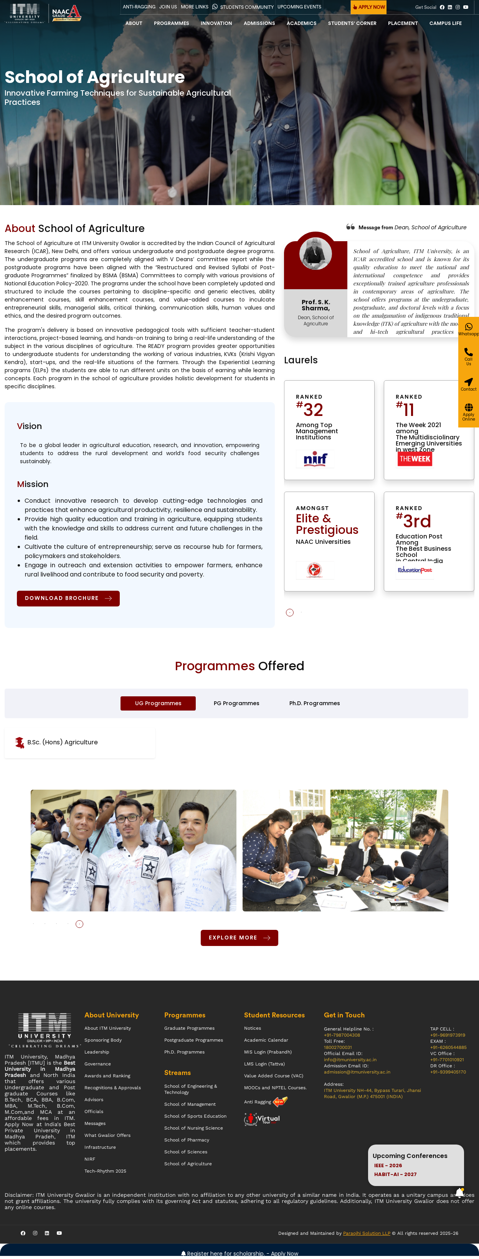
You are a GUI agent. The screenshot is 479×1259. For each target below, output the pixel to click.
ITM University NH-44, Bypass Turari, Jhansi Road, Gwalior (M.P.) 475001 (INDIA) (372, 1096)
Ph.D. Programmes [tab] (314, 705)
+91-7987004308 (342, 1038)
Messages (95, 1126)
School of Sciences (185, 1155)
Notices (252, 1031)
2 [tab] (301, 612)
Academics (302, 23)
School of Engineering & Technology (190, 1092)
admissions (259, 23)
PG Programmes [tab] (236, 705)
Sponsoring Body (103, 1043)
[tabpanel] (379, 491)
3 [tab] (56, 925)
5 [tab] (79, 925)
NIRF (89, 1162)
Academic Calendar (266, 1043)
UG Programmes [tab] (158, 705)
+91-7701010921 (447, 1062)
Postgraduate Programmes (193, 1043)
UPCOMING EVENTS (299, 7)
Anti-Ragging (139, 7)
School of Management (190, 1107)
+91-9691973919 (447, 1038)
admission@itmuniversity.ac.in (357, 1075)
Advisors (93, 1102)
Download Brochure (70, 598)
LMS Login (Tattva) (264, 1067)
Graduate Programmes (189, 1031)
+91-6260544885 (448, 1050)
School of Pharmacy (186, 1143)
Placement (403, 23)
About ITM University (107, 1031)
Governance (97, 1067)
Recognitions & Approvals (112, 1090)
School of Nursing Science (193, 1131)
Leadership (96, 1055)
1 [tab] (290, 612)
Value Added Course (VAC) (273, 1079)
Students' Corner (352, 23)
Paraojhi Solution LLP (366, 1236)
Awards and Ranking (107, 1079)
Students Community (243, 6)
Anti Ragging (258, 1105)
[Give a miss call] (468, 393)
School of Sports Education (195, 1119)
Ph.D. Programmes (184, 1055)
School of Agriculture (188, 1167)
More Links (194, 7)
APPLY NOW (369, 7)
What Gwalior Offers (107, 1138)
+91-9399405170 (448, 1075)
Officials (93, 1114)
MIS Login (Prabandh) (268, 1055)
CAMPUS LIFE (445, 23)
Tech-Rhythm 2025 (105, 1174)
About (134, 23)
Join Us (168, 7)
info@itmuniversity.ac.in (350, 1062)
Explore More (239, 939)
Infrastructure (100, 1150)
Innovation (216, 23)
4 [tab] (68, 925)
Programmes (171, 23)
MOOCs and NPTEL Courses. (275, 1090)
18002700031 (338, 1050)
